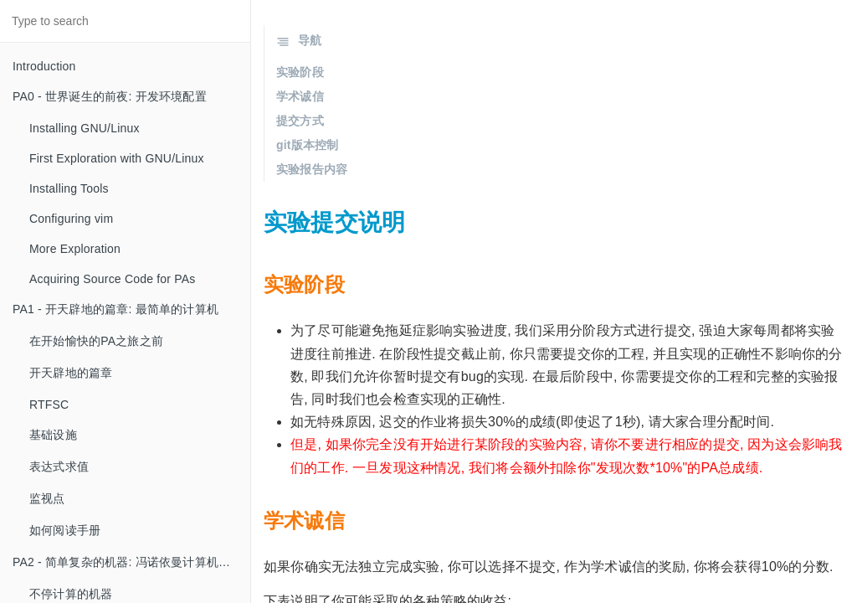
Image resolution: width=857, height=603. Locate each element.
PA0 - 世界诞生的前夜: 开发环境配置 (110, 96)
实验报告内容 (311, 169)
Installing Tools (69, 188)
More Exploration (75, 248)
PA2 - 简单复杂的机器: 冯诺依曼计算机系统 (127, 562)
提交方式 (300, 120)
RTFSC (49, 404)
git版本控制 (307, 145)
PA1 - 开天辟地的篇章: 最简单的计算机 (115, 309)
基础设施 (53, 434)
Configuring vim (71, 218)
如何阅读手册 (64, 530)
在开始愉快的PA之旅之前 (96, 341)
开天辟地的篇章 (70, 372)
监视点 (47, 498)
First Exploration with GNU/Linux (116, 158)
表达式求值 (59, 466)
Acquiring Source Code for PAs (112, 279)
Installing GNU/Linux (84, 128)
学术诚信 (300, 96)
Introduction (44, 66)
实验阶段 (300, 72)
